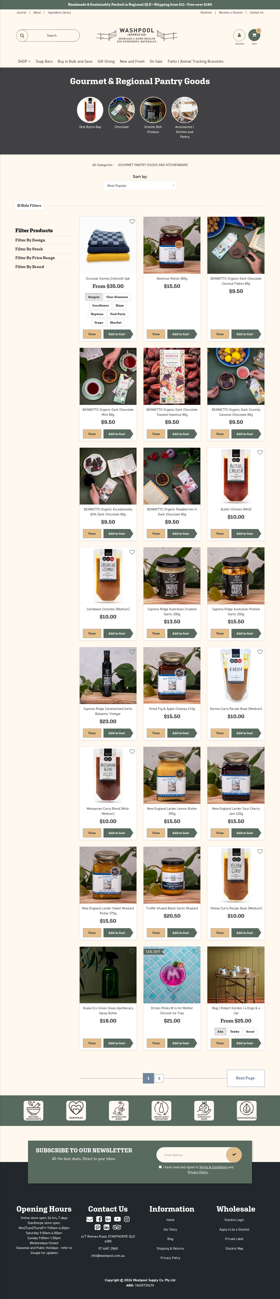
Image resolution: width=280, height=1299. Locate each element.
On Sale (156, 61)
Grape (98, 322)
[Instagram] (127, 1219)
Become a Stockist (231, 12)
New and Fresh (132, 61)
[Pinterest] (97, 1227)
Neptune (97, 314)
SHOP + (24, 61)
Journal (21, 12)
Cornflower (100, 305)
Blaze (120, 305)
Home (170, 1220)
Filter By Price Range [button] (35, 258)
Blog (170, 1239)
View (94, 334)
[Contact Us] (89, 1219)
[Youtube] (117, 1219)
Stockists (206, 12)
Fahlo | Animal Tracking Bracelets (195, 61)
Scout (250, 1031)
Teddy (234, 1031)
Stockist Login (234, 1220)
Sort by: (140, 176)
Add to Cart (116, 334)
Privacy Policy (198, 1172)
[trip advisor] (117, 1227)
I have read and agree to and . (196, 1169)
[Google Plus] (108, 1219)
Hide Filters (30, 205)
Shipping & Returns (170, 1248)
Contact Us (257, 12)
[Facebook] (99, 1219)
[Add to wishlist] (132, 222)
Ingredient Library (59, 12)
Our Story (170, 1229)
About (37, 12)
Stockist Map (234, 1248)
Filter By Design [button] (30, 240)
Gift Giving (106, 61)
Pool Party (117, 314)
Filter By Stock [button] (29, 249)
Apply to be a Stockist (234, 1229)
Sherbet (115, 322)
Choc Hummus (117, 297)
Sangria (94, 297)
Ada (220, 1031)
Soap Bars (44, 61)
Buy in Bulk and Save (75, 61)
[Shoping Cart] (254, 39)
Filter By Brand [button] (29, 267)
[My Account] (239, 39)
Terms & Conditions (213, 1167)
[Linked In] (106, 1227)
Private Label (234, 1239)
